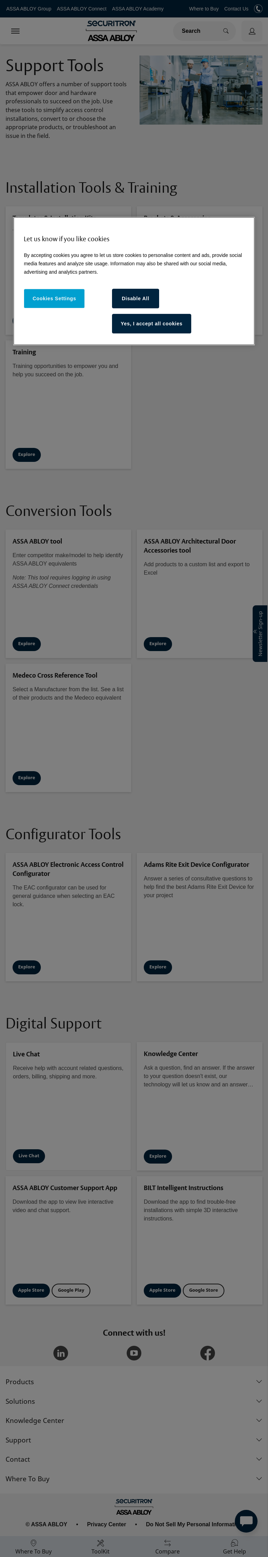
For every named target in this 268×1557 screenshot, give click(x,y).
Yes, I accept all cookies (152, 323)
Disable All (135, 298)
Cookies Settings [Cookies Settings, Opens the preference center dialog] (54, 298)
